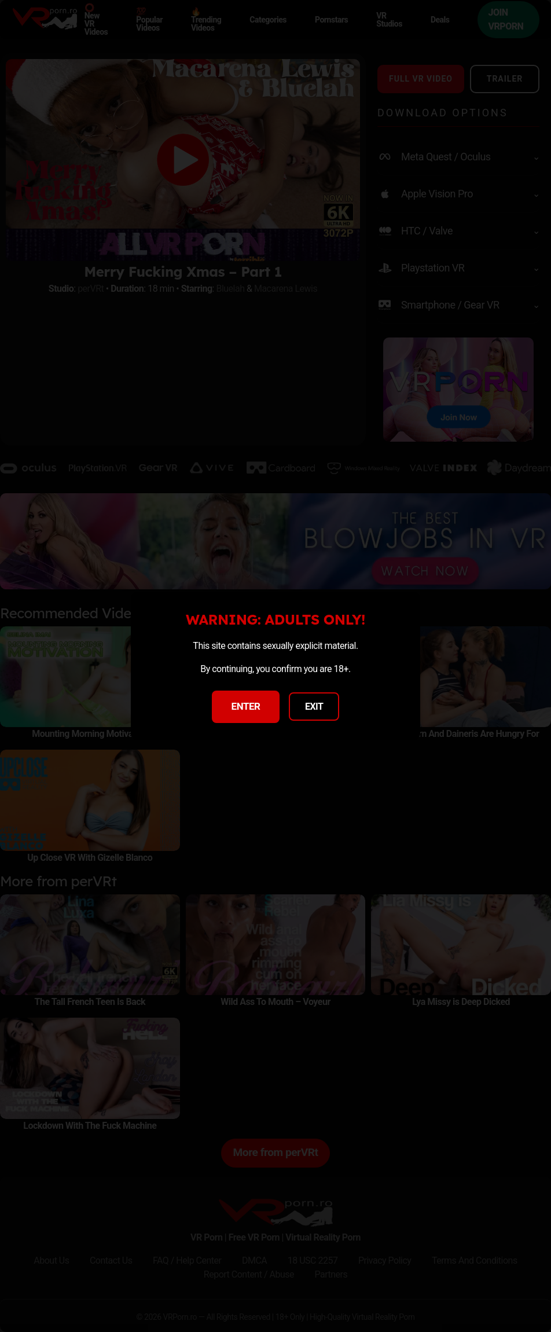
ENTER (246, 706)
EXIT (314, 706)
